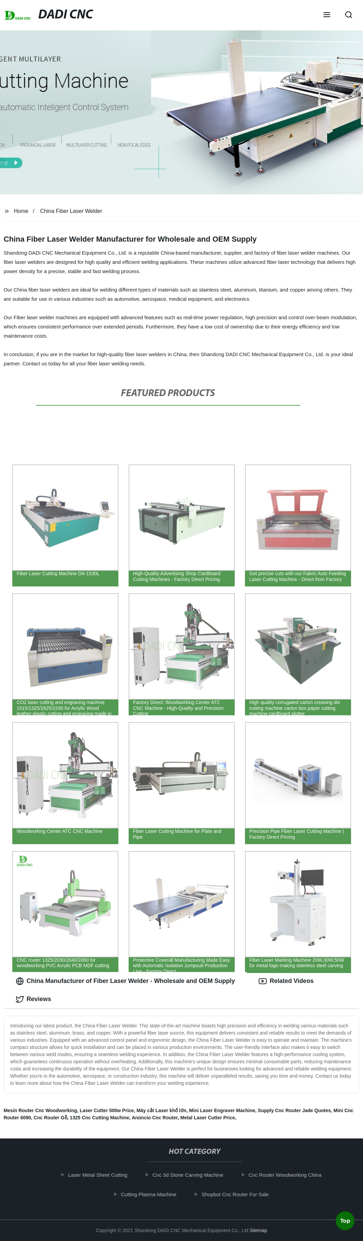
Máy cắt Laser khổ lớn (161, 1110)
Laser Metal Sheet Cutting (101, 1175)
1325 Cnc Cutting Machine (99, 1117)
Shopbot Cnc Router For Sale (239, 1194)
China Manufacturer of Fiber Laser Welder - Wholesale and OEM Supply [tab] (125, 981)
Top (345, 1223)
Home (21, 211)
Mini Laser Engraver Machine (222, 1110)
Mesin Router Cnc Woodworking (40, 1110)
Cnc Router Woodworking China (288, 1175)
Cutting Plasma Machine (152, 1194)
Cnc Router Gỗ (50, 1117)
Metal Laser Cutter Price (207, 1117)
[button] (327, 15)
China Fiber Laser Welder (71, 211)
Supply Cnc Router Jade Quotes (294, 1110)
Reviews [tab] (33, 999)
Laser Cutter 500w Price (107, 1110)
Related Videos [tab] (286, 981)
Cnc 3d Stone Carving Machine (191, 1175)
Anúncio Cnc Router (155, 1117)
